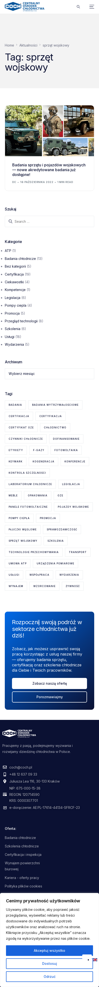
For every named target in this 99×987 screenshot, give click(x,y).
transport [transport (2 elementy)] (78, 552)
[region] (49, 940)
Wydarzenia (14, 344)
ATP (8, 251)
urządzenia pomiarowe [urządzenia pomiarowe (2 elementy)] (55, 563)
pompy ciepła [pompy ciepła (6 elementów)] (19, 518)
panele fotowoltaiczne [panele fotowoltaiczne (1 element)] (28, 506)
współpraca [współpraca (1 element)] (39, 574)
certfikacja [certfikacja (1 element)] (19, 416)
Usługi (9, 337)
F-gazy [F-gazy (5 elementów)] (38, 450)
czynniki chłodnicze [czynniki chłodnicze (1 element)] (26, 438)
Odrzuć (50, 976)
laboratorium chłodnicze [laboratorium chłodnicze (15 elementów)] (30, 484)
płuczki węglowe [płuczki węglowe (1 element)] (23, 529)
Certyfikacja (14, 274)
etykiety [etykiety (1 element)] (16, 450)
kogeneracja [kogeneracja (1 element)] (43, 461)
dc (14, 182)
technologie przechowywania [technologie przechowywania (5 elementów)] (34, 552)
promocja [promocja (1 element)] (48, 518)
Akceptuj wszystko (49, 950)
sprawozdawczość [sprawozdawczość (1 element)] (62, 529)
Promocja (12, 313)
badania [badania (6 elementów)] (15, 404)
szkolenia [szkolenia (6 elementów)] (55, 540)
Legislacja (12, 298)
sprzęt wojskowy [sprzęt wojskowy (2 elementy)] (23, 540)
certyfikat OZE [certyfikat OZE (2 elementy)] (21, 427)
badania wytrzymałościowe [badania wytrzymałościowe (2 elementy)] (55, 404)
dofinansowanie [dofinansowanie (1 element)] (66, 438)
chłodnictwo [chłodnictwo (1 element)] (55, 427)
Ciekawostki (14, 282)
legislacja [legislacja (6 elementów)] (71, 484)
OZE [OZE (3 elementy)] (60, 495)
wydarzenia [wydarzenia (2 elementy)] (69, 574)
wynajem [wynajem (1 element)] (16, 586)
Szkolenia (12, 329)
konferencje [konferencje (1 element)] (74, 461)
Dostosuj (49, 963)
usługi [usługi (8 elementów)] (14, 574)
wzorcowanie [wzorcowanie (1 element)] (44, 586)
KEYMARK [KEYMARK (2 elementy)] (16, 461)
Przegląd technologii (21, 321)
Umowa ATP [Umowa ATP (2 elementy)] (18, 563)
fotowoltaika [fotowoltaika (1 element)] (66, 450)
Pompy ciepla (15, 305)
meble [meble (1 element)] (13, 495)
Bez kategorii (15, 266)
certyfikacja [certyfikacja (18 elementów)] (50, 416)
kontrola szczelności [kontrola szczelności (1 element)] (27, 472)
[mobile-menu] (89, 7)
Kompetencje (15, 290)
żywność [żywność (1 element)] (73, 586)
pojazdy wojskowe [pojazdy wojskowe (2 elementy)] (73, 506)
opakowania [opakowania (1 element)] (37, 495)
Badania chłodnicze (20, 259)
